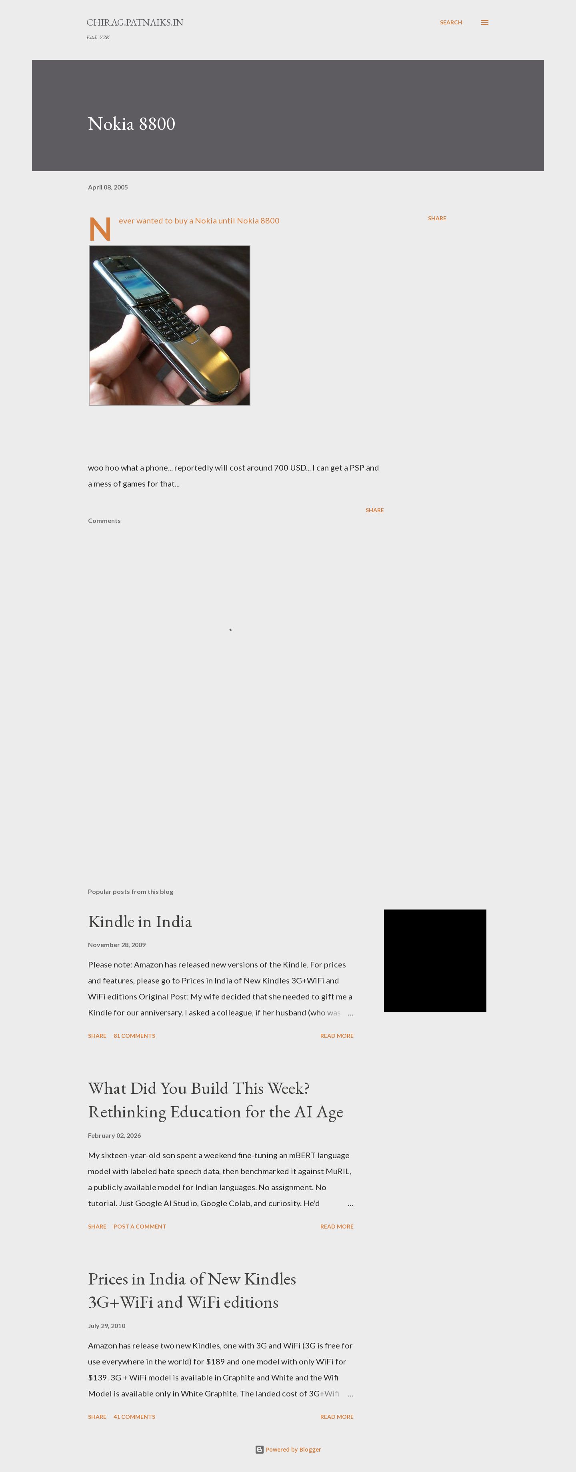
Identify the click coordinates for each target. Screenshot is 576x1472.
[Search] (451, 22)
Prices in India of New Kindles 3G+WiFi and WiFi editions (192, 1290)
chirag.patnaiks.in (135, 22)
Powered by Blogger (288, 1449)
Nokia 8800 (131, 123)
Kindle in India (140, 921)
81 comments (134, 1035)
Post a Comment (140, 1226)
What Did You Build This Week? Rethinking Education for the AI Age (215, 1099)
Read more (337, 1035)
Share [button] (437, 218)
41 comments (134, 1416)
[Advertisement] (223, 788)
